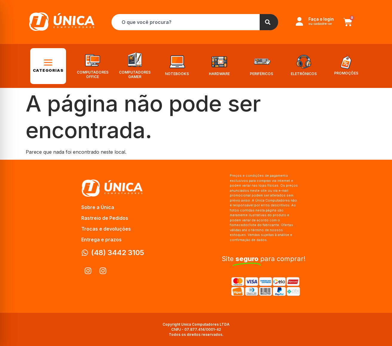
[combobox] (185, 22)
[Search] (269, 22)
